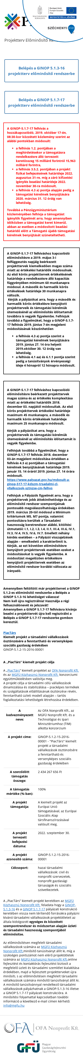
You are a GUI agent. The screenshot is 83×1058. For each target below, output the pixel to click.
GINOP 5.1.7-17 (34, 909)
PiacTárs (9, 633)
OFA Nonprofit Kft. (65, 670)
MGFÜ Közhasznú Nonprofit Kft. (35, 674)
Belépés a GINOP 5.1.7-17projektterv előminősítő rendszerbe (41, 102)
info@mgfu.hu (14, 1005)
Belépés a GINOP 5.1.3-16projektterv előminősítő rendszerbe (41, 70)
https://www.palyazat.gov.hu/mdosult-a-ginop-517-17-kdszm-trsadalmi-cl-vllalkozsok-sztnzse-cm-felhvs (38, 484)
